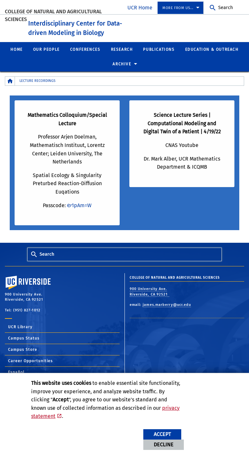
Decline (163, 444)
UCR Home (139, 8)
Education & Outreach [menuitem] (212, 57)
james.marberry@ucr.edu (167, 313)
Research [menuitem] (122, 57)
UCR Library (20, 335)
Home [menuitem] (16, 57)
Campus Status (24, 346)
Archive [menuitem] (122, 72)
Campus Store (22, 357)
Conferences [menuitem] (85, 57)
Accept (162, 434)
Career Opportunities (30, 369)
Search (225, 7)
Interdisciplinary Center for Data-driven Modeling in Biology (106, 30)
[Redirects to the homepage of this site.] (10, 89)
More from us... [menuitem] (178, 8)
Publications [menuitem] (158, 57)
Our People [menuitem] (46, 57)
